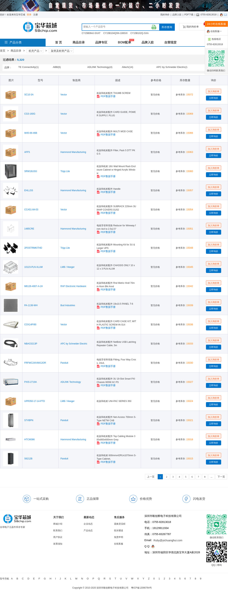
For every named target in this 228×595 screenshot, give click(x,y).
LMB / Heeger (67, 267)
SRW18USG (30, 171)
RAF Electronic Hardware (73, 286)
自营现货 (170, 42)
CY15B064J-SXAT (91, 33)
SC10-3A (29, 94)
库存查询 (167, 27)
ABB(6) (57, 67)
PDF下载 (188, 14)
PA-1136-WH (31, 305)
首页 (2, 50)
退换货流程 (119, 524)
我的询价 (164, 14)
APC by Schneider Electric (73, 343)
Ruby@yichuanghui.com (168, 540)
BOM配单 (124, 42)
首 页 (58, 42)
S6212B (28, 458)
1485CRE (29, 228)
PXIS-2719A (30, 382)
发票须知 (57, 543)
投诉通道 (118, 530)
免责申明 (118, 537)
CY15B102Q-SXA (140, 33)
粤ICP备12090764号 (141, 587)
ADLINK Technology (70, 382)
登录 (29, 14)
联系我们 (57, 530)
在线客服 (118, 543)
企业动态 (88, 524)
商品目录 (79, 42)
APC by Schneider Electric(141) (172, 67)
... (211, 476)
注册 (35, 14)
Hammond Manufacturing (73, 152)
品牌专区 (101, 42)
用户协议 (57, 537)
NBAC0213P (30, 343)
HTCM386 (29, 439)
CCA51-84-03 (31, 209)
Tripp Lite (65, 171)
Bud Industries (67, 305)
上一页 (150, 476)
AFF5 (27, 152)
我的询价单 (194, 25)
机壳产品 (35, 50)
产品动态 (88, 530)
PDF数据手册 (106, 96)
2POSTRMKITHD (33, 248)
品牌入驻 (176, 14)
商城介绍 (57, 524)
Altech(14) (127, 67)
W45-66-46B (30, 133)
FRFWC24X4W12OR (35, 363)
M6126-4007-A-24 (33, 286)
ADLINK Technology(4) (99, 67)
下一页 (221, 476)
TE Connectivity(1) (28, 67)
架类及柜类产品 (61, 50)
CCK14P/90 (30, 324)
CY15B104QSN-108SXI (115, 33)
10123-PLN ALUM (33, 267)
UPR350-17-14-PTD (34, 401)
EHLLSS (28, 190)
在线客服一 (214, 31)
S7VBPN (28, 420)
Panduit (64, 363)
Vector (63, 94)
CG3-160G (29, 113)
